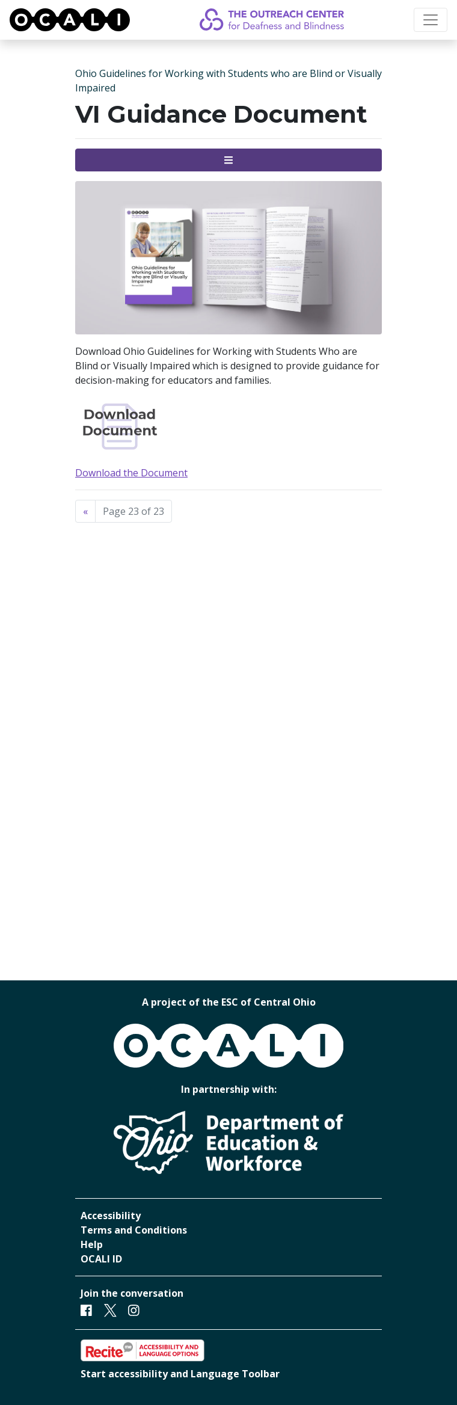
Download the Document (131, 472)
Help (92, 1244)
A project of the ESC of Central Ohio (229, 1002)
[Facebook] (86, 1309)
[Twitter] (110, 1309)
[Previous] (85, 511)
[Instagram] (134, 1309)
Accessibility (111, 1215)
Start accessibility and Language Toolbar (180, 1373)
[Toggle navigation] (430, 20)
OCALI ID (101, 1258)
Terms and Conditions (134, 1230)
